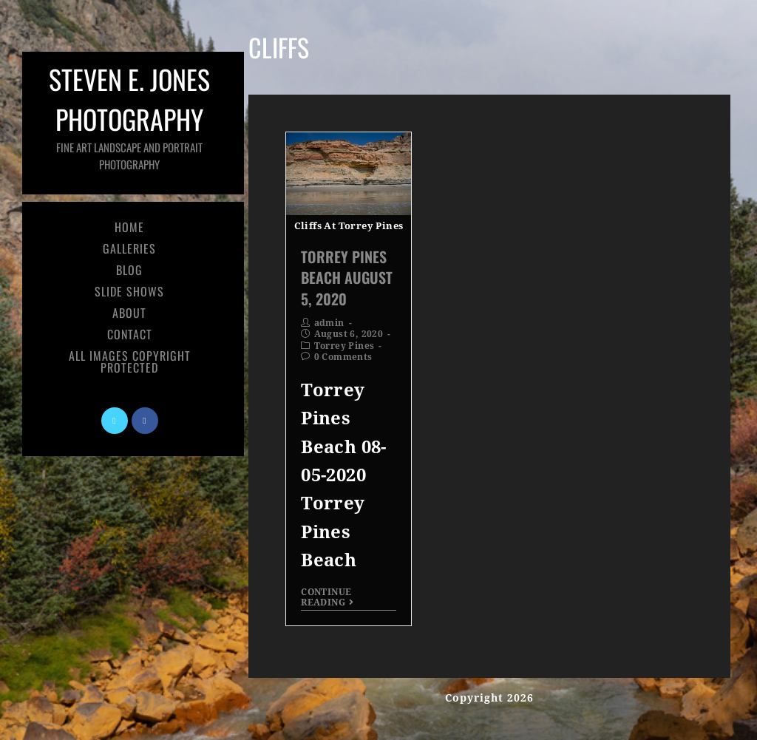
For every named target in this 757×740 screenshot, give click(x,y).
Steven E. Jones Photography (129, 115)
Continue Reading (327, 597)
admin (329, 323)
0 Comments (343, 357)
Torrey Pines (344, 346)
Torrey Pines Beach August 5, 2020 (347, 277)
